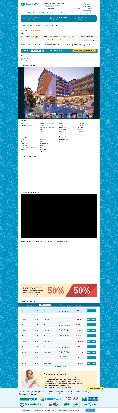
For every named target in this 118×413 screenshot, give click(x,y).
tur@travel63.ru (87, 10)
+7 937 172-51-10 (87, 3)
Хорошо (90, 410)
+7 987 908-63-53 (87, 6)
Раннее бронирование (63, 13)
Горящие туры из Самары (82, 13)
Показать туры (89, 304)
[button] (98, 90)
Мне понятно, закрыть (94, 388)
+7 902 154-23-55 (87, 8)
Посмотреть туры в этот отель (84, 51)
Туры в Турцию (33, 13)
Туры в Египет (47, 13)
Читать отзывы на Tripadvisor (89, 40)
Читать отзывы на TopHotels (89, 36)
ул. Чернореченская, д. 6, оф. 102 (52, 5)
